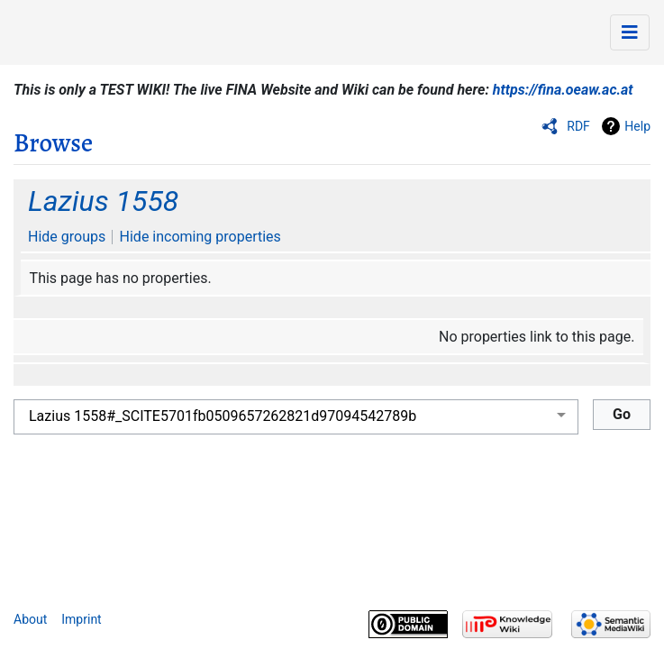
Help (637, 126)
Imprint (81, 619)
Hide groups (66, 236)
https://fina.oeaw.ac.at (563, 89)
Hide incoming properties (200, 236)
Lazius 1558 (103, 201)
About (30, 619)
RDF (578, 126)
